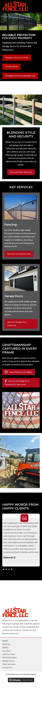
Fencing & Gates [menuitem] (9, 657)
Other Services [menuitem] (8, 664)
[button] (3, 569)
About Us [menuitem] (6, 644)
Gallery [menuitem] (5, 647)
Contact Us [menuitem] (7, 667)
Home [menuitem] (5, 641)
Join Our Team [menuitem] (8, 654)
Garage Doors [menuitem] (8, 661)
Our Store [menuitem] (6, 651)
